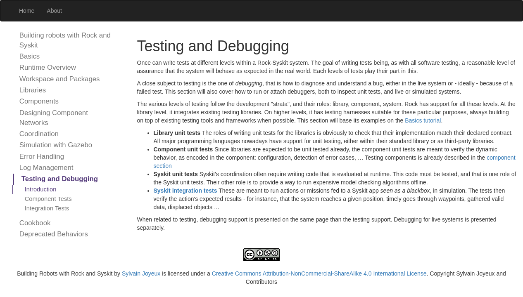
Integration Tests (47, 208)
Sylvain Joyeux (141, 273)
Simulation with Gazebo (55, 145)
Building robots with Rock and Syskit (65, 40)
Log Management (46, 168)
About (54, 10)
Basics (29, 56)
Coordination (39, 134)
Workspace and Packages (59, 79)
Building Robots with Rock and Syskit (64, 273)
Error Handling (41, 156)
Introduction (41, 189)
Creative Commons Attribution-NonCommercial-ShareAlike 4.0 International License (319, 273)
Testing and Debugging (59, 179)
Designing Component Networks (53, 118)
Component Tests (48, 199)
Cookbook (35, 223)
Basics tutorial (423, 120)
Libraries (32, 90)
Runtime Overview (47, 67)
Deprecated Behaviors (53, 234)
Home (26, 10)
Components (39, 101)
